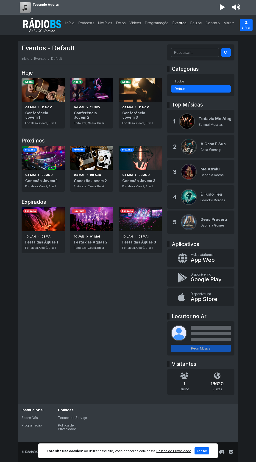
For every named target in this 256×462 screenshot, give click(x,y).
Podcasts (86, 23)
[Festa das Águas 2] (91, 230)
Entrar (246, 25)
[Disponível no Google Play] (200, 278)
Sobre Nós (30, 418)
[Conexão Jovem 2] (91, 169)
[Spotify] (231, 452)
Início (70, 23)
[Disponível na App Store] (200, 297)
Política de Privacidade (67, 427)
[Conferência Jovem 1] (43, 103)
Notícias (105, 23)
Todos (179, 81)
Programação (157, 23)
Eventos (179, 23)
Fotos (121, 23)
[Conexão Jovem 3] (140, 169)
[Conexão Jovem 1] (43, 169)
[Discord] (222, 452)
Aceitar (202, 451)
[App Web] (200, 258)
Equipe (196, 23)
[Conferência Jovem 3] (140, 103)
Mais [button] (227, 23)
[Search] (226, 52)
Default (180, 89)
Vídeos (135, 23)
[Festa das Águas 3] (140, 230)
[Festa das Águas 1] (43, 230)
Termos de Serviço (72, 418)
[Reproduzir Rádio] (222, 7)
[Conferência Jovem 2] (91, 103)
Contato (213, 23)
